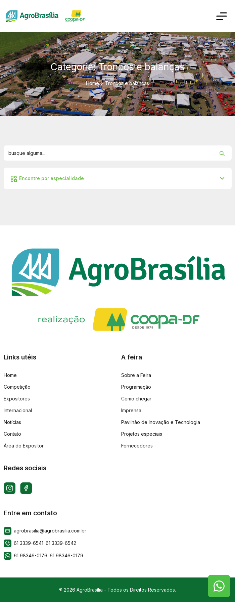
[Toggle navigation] (222, 16)
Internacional (18, 410)
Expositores (17, 398)
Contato (12, 434)
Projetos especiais (141, 434)
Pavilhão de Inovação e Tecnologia (160, 422)
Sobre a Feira (136, 375)
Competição (17, 387)
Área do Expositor (24, 445)
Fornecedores (137, 445)
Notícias (12, 422)
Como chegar (136, 398)
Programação (136, 387)
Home (92, 83)
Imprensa (131, 410)
